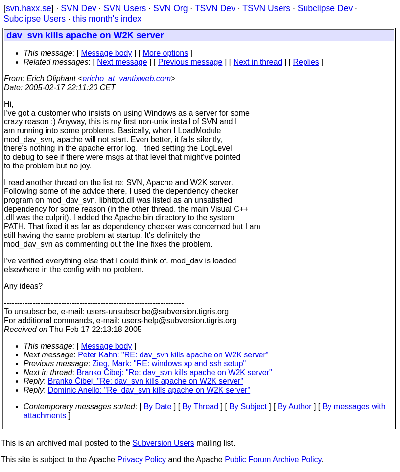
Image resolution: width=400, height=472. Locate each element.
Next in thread (258, 62)
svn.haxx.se (28, 8)
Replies (306, 62)
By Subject (247, 406)
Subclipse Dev (325, 8)
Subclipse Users (34, 19)
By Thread (201, 406)
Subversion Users (163, 443)
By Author (294, 406)
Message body (106, 53)
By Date (157, 406)
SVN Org (170, 8)
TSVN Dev (215, 8)
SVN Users (124, 8)
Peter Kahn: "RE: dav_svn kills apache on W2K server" (173, 355)
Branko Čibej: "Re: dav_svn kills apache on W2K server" (174, 372)
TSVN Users (266, 8)
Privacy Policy (141, 459)
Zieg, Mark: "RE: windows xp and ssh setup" (169, 363)
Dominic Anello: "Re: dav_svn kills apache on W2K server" (149, 390)
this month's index (107, 19)
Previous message (190, 62)
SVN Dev (78, 8)
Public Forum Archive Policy (273, 459)
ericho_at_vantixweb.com (127, 78)
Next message (122, 62)
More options (165, 53)
